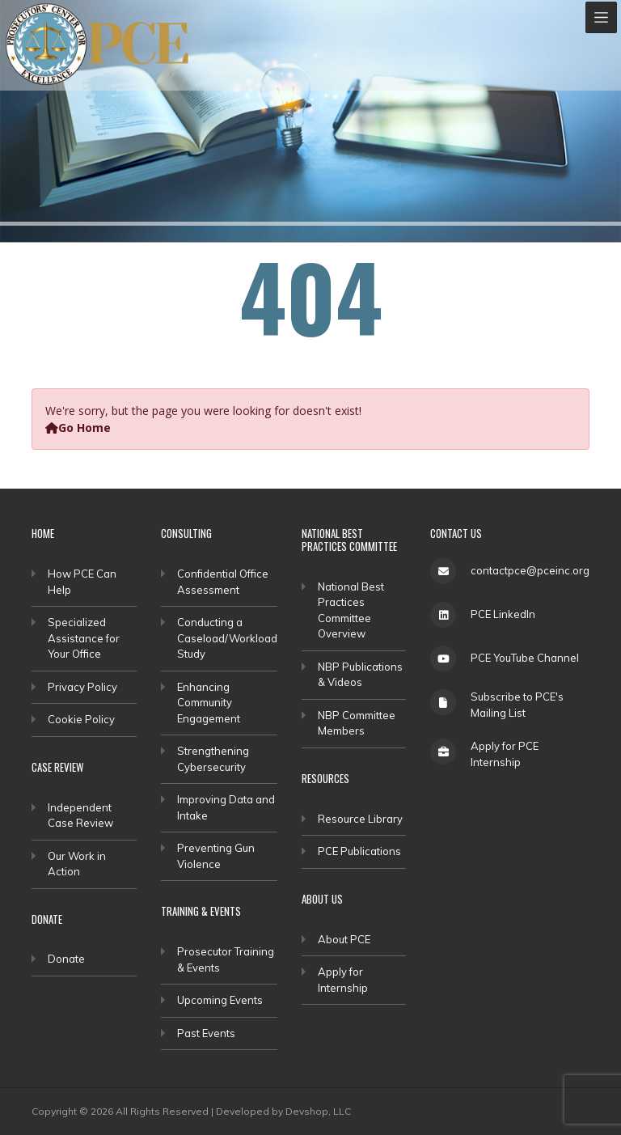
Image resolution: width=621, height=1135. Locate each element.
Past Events (206, 1033)
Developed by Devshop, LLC (283, 1111)
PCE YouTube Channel (525, 657)
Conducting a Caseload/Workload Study (227, 638)
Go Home (78, 427)
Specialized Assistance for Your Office (84, 638)
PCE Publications (359, 851)
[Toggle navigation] (601, 17)
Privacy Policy (82, 686)
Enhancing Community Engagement (208, 702)
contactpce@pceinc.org (530, 570)
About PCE (344, 939)
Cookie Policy (81, 719)
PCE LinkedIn (503, 614)
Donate (66, 958)
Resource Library (360, 818)
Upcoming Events (220, 999)
